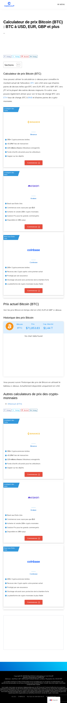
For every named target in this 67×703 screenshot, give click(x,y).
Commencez (32, 163)
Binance (33, 134)
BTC (32, 83)
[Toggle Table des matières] (17, 65)
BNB (30, 97)
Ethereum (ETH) (15, 404)
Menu (62, 4)
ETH (5, 97)
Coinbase (33, 262)
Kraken (33, 198)
